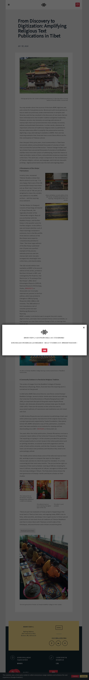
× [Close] (84, 327)
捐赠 (44, 350)
